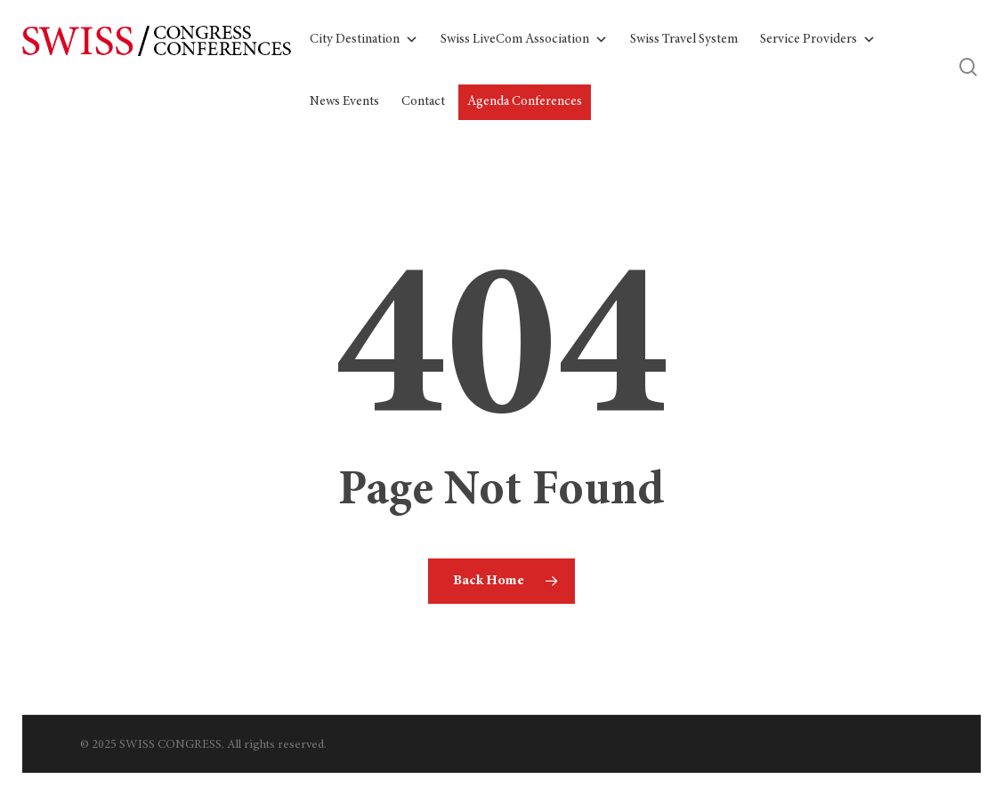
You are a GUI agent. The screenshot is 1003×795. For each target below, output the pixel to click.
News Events (344, 101)
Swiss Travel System (684, 39)
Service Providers (818, 40)
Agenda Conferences (524, 101)
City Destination (364, 40)
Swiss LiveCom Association (524, 40)
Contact (423, 101)
